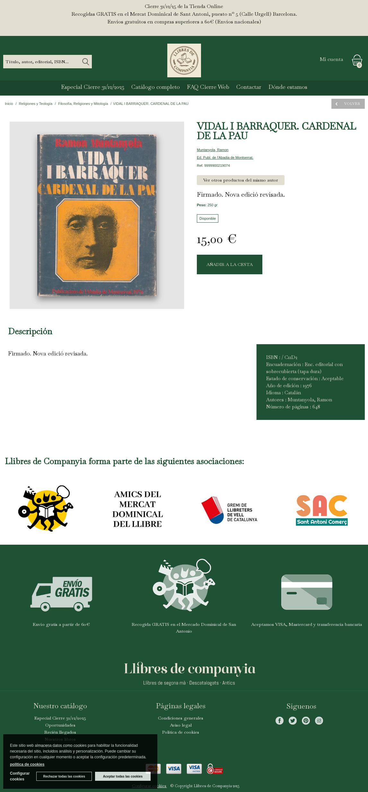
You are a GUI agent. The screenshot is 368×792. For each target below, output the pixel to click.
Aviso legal (181, 725)
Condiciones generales (180, 718)
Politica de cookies (180, 732)
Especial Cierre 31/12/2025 (92, 86)
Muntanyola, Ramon (212, 150)
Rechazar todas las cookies (64, 776)
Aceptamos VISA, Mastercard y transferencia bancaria (306, 624)
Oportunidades (60, 725)
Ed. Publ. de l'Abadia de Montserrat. (225, 157)
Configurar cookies (20, 776)
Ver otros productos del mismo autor (240, 180)
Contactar (248, 86)
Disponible (207, 218)
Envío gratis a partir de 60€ (61, 624)
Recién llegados (60, 732)
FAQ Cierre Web (208, 86)
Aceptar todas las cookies (123, 776)
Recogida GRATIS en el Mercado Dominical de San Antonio (184, 627)
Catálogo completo (155, 86)
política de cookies (27, 764)
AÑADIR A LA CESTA (229, 264)
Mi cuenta (331, 59)
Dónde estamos (287, 86)
